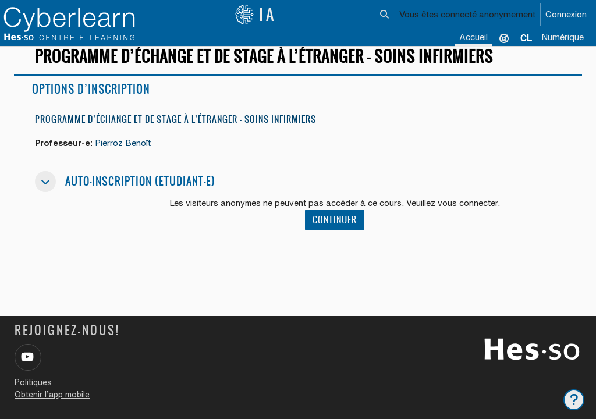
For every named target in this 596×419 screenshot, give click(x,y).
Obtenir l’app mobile (52, 394)
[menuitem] (526, 38)
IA (255, 14)
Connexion (566, 14)
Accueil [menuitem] (473, 37)
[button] (384, 14)
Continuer (335, 230)
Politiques (33, 382)
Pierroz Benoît (127, 153)
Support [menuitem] (504, 38)
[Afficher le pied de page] (573, 399)
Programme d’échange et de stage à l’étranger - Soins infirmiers (175, 129)
